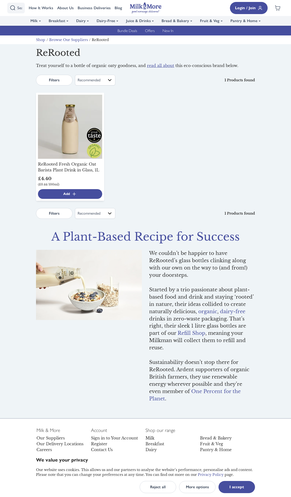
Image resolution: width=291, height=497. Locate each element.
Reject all (158, 487)
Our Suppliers (50, 438)
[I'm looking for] (16, 8)
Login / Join (249, 8)
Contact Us (102, 449)
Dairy (81, 20)
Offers (150, 30)
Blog (118, 8)
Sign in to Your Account (114, 438)
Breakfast (57, 20)
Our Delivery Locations (59, 443)
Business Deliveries (94, 8)
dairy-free (232, 311)
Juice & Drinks (138, 20)
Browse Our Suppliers (68, 40)
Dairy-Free (106, 20)
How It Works (41, 8)
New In (168, 30)
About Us (65, 8)
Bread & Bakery (175, 20)
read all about (160, 65)
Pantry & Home (243, 20)
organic (207, 311)
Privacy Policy (211, 474)
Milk (34, 20)
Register (99, 443)
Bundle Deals (127, 30)
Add (70, 194)
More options (197, 487)
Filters (54, 80)
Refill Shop (191, 333)
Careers (44, 449)
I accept (236, 487)
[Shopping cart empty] (278, 8)
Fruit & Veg (209, 20)
